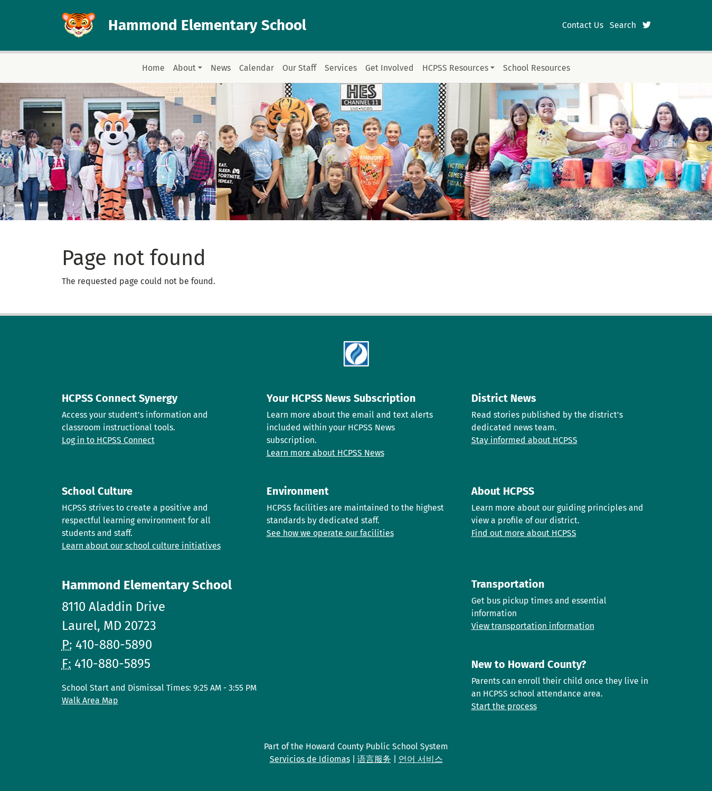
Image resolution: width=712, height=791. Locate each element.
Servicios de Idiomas (310, 759)
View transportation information (532, 626)
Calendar (256, 68)
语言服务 (374, 759)
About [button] (184, 68)
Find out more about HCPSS (523, 533)
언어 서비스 (420, 759)
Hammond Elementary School (207, 25)
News (221, 68)
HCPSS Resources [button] (455, 68)
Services (341, 68)
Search (623, 25)
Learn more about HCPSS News (325, 453)
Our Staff (299, 68)
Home (153, 68)
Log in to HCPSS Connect (108, 440)
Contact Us (582, 25)
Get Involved (389, 68)
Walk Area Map (90, 700)
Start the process (504, 706)
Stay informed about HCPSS (524, 440)
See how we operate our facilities (330, 533)
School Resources (536, 68)
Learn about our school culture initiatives (141, 546)
